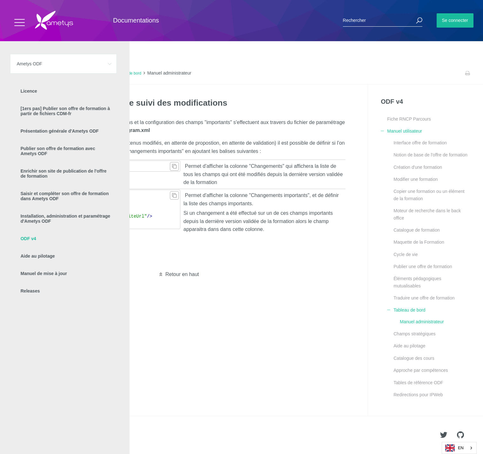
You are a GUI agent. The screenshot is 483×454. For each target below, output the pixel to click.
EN (454, 448)
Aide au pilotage (409, 345)
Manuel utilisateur (93, 73)
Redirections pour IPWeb (418, 394)
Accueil (19, 73)
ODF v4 (65, 73)
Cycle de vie (405, 254)
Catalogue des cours (413, 358)
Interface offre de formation (420, 142)
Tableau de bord (127, 73)
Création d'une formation (417, 167)
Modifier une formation (415, 179)
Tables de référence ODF (418, 382)
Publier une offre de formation (422, 266)
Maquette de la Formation (418, 242)
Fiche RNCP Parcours (409, 119)
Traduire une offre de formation (423, 297)
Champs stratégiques (414, 333)
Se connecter (455, 20)
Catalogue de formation (416, 230)
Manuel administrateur (422, 321)
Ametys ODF (42, 73)
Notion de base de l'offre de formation (430, 154)
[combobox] (459, 448)
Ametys (42, 435)
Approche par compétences (420, 370)
